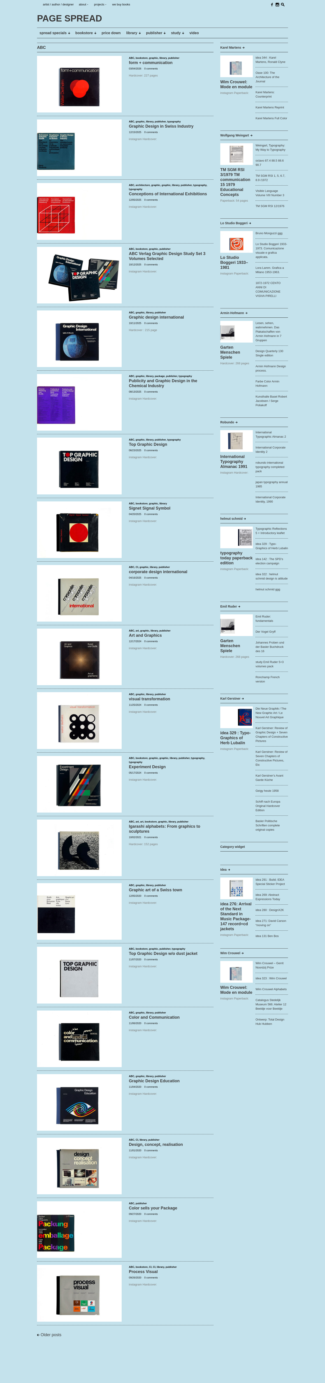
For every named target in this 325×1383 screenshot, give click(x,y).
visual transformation (149, 699)
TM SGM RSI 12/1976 (269, 206)
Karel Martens (230, 47)
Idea (223, 869)
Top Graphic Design (148, 444)
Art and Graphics (145, 635)
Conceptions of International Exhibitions (168, 194)
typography (174, 121)
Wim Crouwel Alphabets (271, 989)
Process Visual (143, 1271)
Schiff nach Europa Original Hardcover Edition (267, 806)
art (137, 630)
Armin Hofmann (232, 313)
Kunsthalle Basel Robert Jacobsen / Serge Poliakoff (271, 401)
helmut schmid (231, 518)
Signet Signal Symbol (149, 508)
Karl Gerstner (230, 698)
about (82, 4)
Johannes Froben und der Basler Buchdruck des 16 (269, 647)
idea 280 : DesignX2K (269, 910)
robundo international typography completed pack (269, 467)
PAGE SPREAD (50, 1376)
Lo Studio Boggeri (234, 223)
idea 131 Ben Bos (267, 936)
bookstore (142, 58)
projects (99, 4)
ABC (131, 58)
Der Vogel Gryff (265, 631)
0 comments (151, 68)
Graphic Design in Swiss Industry (161, 126)
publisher (173, 58)
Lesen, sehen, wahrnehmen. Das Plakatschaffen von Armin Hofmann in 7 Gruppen (268, 331)
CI (137, 567)
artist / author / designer (58, 4)
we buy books (121, 4)
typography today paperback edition (236, 558)
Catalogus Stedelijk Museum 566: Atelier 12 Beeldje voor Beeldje (270, 1004)
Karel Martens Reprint (269, 107)
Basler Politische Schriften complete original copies (267, 825)
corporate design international (158, 572)
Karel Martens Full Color (271, 118)
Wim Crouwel (230, 953)
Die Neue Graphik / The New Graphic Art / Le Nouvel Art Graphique (270, 713)
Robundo (227, 422)
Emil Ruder (228, 606)
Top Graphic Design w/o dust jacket (163, 953)
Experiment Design (147, 767)
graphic (153, 58)
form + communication (151, 62)
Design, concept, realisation (156, 1144)
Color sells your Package (153, 1208)
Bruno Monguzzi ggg (268, 233)
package (160, 376)
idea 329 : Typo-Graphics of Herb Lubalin (235, 738)
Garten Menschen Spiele (230, 352)
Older (51, 1335)
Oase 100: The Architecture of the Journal (267, 77)
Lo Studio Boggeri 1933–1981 (234, 262)
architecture (143, 185)
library (163, 58)
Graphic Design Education (154, 1081)
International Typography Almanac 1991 (233, 461)
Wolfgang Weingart (234, 135)
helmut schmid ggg (267, 589)
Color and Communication (154, 1017)
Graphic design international (156, 317)
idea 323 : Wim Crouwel (271, 978)
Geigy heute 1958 (267, 790)
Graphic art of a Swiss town (155, 890)
